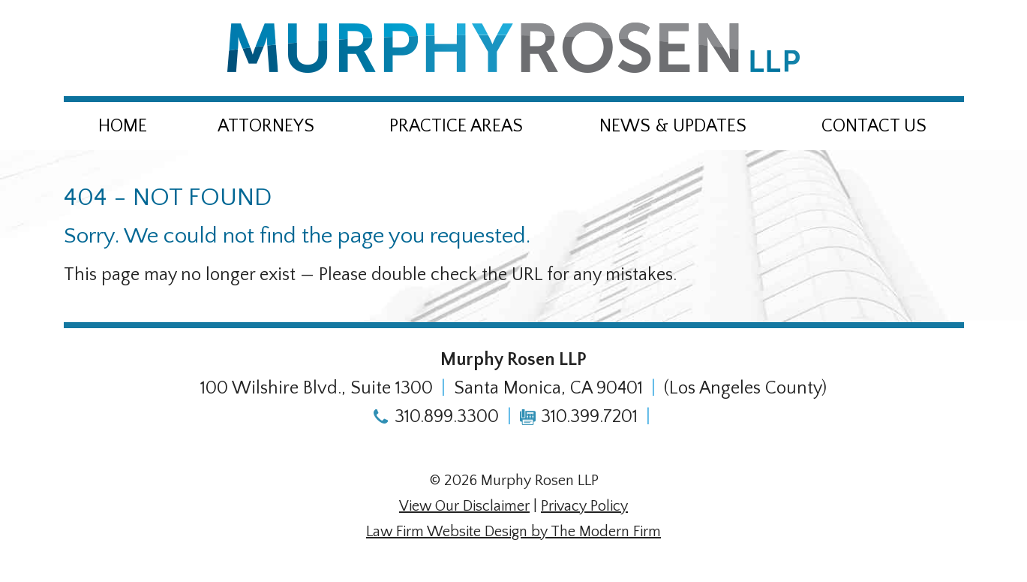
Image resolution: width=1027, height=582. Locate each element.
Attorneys (266, 126)
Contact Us (873, 126)
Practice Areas (456, 126)
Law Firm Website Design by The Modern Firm (513, 531)
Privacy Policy (584, 506)
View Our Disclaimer (464, 506)
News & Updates (672, 126)
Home (122, 126)
